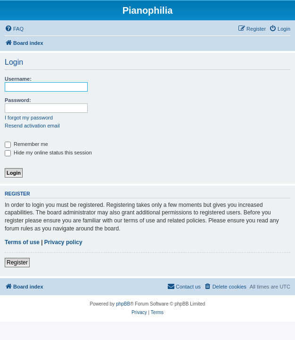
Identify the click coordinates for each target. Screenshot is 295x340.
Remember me (26, 144)
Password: (18, 100)
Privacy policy (63, 242)
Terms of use (22, 242)
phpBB (123, 303)
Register (17, 262)
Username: (18, 79)
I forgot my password (29, 117)
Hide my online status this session (48, 152)
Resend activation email (32, 125)
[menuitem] (14, 28)
